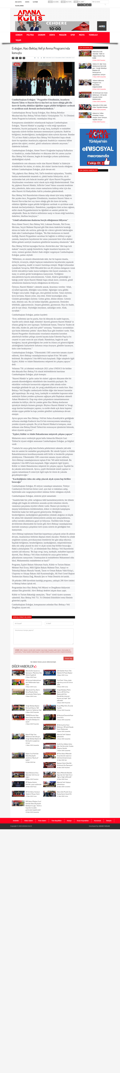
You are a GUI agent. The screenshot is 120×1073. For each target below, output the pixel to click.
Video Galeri (28, 821)
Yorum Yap (68, 658)
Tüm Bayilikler (56, 821)
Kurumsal (97, 821)
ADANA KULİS (27, 826)
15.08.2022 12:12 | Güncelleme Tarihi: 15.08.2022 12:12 (58, 57)
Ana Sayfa (18, 2)
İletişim (35, 2)
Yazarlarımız (19, 5)
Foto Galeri (42, 821)
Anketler (16, 821)
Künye (27, 2)
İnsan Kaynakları (83, 821)
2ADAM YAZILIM (104, 826)
